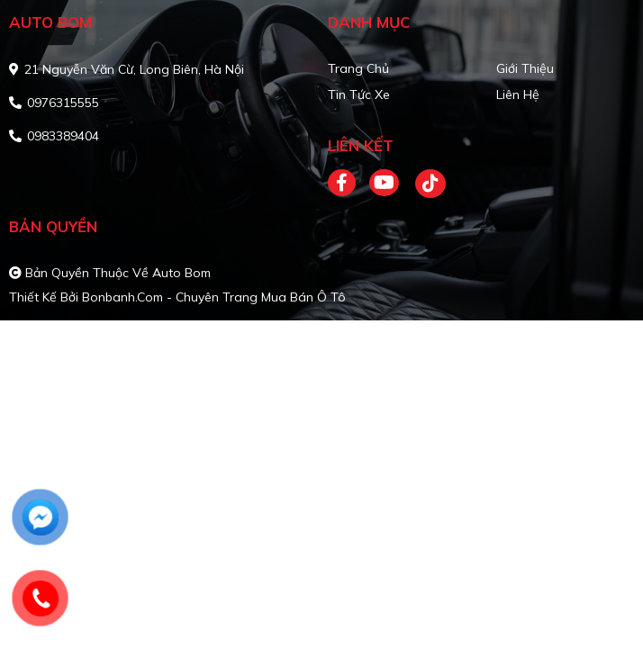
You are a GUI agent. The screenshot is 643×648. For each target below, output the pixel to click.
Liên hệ (517, 94)
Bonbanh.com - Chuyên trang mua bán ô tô (214, 297)
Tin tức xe (359, 94)
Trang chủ (358, 68)
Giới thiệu (525, 68)
